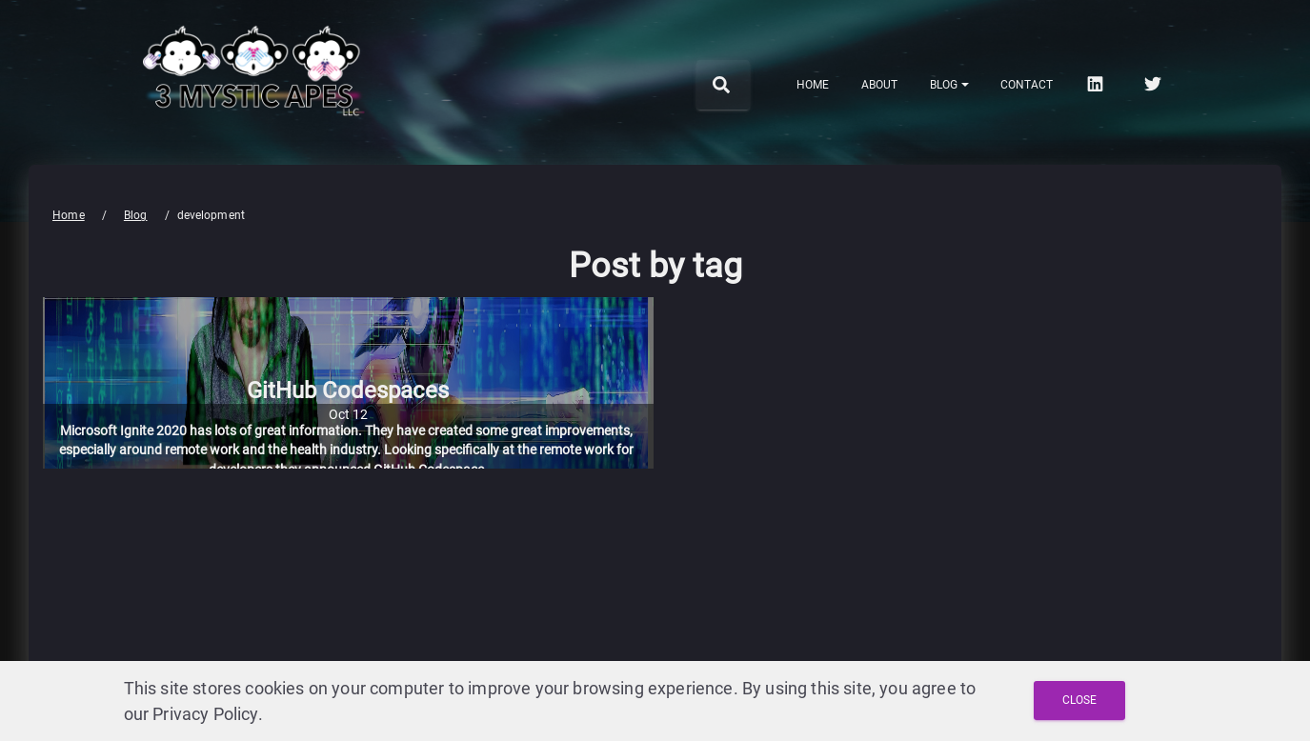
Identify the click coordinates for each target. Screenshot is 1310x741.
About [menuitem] (879, 84)
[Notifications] (949, 84)
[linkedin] (1097, 84)
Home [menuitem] (812, 84)
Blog (136, 215)
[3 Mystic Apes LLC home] (254, 131)
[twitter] (1154, 84)
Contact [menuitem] (1026, 84)
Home (68, 215)
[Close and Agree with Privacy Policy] (1079, 700)
